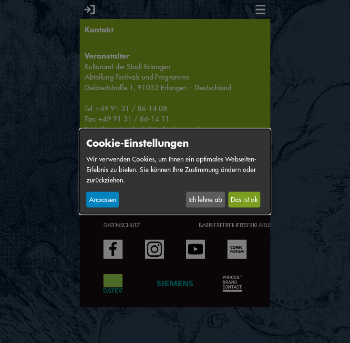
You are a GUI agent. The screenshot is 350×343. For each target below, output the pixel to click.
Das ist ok (244, 199)
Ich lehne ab (205, 199)
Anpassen (102, 199)
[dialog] (175, 171)
